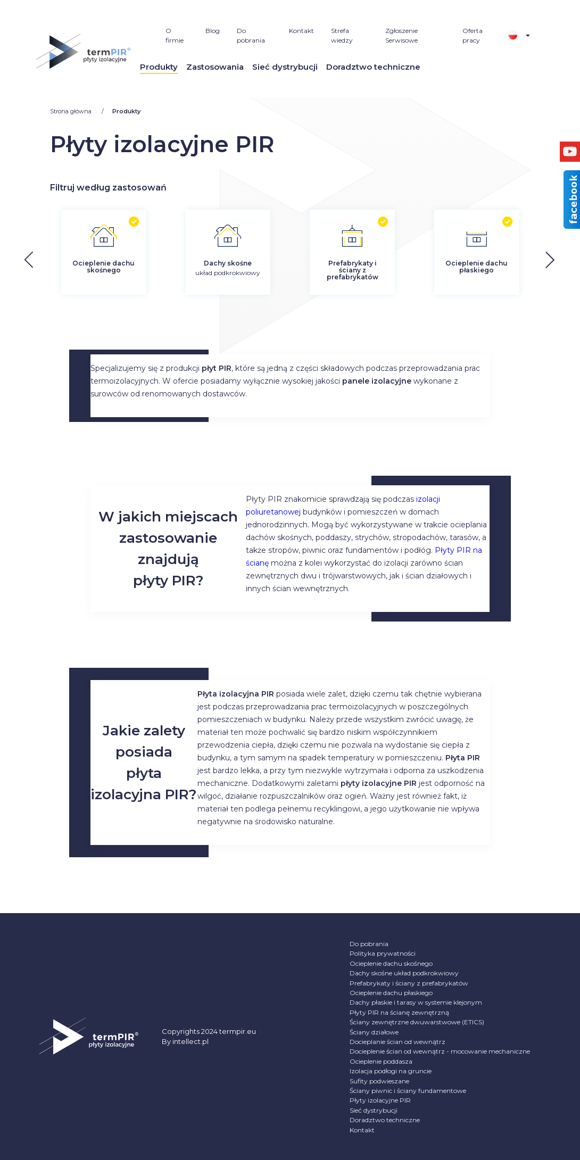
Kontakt (301, 31)
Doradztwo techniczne (373, 67)
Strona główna (71, 111)
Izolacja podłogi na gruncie (391, 1071)
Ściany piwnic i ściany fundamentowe (408, 1091)
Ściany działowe (374, 1032)
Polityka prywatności (383, 953)
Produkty (159, 67)
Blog (212, 31)
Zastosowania (215, 67)
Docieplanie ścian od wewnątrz (397, 1042)
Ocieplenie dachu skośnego (391, 963)
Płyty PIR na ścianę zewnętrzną (399, 1012)
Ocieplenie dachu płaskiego (391, 993)
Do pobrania (369, 944)
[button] (558, 259)
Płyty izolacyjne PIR (380, 1100)
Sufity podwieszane (379, 1081)
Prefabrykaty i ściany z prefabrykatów (409, 983)
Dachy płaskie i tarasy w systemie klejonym (416, 1002)
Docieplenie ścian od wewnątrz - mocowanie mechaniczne (440, 1051)
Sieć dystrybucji (285, 67)
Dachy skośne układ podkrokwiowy (404, 973)
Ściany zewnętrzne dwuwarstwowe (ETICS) (417, 1022)
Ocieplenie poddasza (381, 1061)
